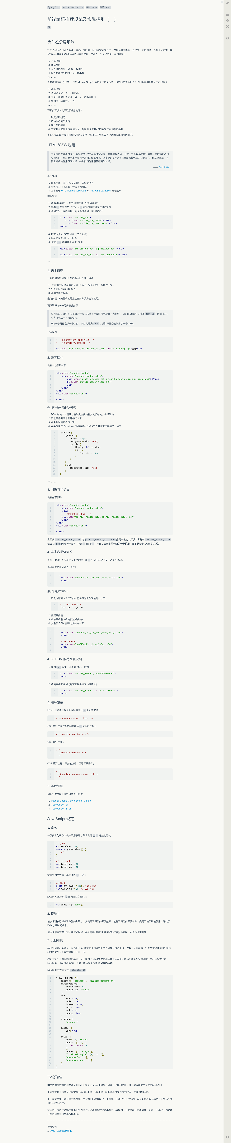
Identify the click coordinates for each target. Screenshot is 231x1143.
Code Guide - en (59, 804)
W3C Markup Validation (73, 190)
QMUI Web (164, 167)
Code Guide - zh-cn (61, 808)
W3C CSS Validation (100, 190)
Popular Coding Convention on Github (71, 800)
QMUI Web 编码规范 (61, 1130)
